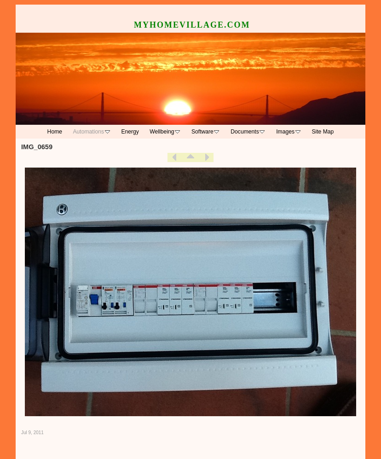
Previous (174, 157)
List (190, 157)
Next (207, 157)
